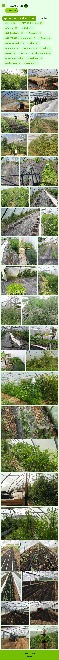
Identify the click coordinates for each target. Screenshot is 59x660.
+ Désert (44, 38)
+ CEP (23, 53)
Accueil (13, 5)
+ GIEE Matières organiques (20, 38)
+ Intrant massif (14, 58)
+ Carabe (11, 28)
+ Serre (10, 23)
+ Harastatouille (14, 43)
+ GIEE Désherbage (31, 23)
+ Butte (10, 53)
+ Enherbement (41, 53)
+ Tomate (34, 33)
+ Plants (33, 43)
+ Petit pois (35, 58)
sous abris (11, 10)
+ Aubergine (12, 63)
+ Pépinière (29, 48)
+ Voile (45, 48)
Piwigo (29, 656)
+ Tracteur (30, 63)
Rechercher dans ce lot (22, 18)
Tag (21, 5)
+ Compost (11, 48)
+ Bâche (28, 28)
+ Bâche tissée (14, 33)
